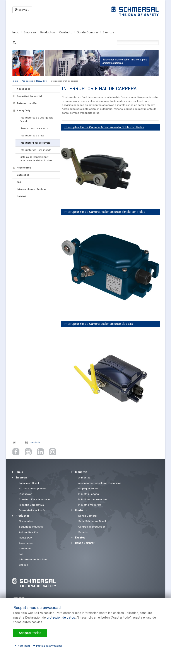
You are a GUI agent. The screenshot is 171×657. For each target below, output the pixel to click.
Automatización (27, 103)
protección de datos (61, 617)
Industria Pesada (88, 493)
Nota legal (24, 645)
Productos (47, 32)
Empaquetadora (88, 488)
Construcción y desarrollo (34, 499)
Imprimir (35, 442)
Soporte (83, 532)
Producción (25, 493)
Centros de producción (92, 526)
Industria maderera (89, 504)
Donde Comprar (87, 32)
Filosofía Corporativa (31, 504)
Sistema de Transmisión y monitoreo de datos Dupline (36, 158)
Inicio (15, 32)
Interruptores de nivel (32, 135)
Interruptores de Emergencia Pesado (36, 119)
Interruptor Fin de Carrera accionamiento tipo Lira (98, 324)
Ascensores (24, 167)
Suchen (14, 42)
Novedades (23, 88)
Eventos (108, 32)
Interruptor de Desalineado (35, 149)
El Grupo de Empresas (32, 488)
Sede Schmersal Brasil (92, 521)
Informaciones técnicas (31, 189)
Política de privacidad (49, 645)
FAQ (19, 182)
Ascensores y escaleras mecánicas (99, 483)
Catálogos (23, 174)
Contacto (65, 32)
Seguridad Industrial (29, 96)
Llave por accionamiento (34, 128)
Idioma (22, 9)
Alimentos (84, 477)
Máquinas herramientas (92, 499)
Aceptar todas (30, 633)
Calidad (21, 196)
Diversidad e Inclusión (32, 510)
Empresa (30, 32)
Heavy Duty (41, 80)
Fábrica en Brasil (29, 483)
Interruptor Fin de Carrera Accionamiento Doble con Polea (104, 127)
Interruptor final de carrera (64, 80)
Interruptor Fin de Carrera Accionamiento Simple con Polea (104, 212)
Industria (81, 472)
